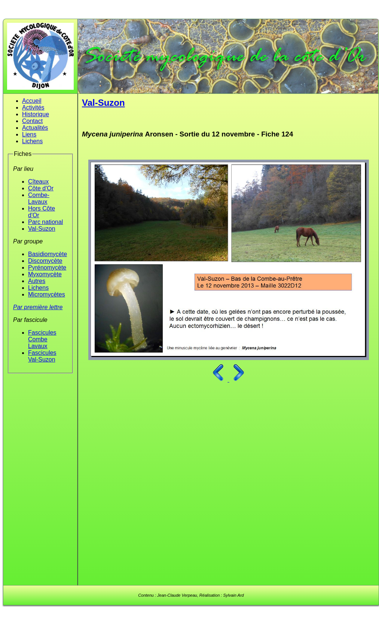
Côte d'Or (41, 188)
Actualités (35, 128)
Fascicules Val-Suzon (42, 356)
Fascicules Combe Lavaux (42, 339)
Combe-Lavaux (38, 198)
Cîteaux (38, 181)
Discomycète (45, 261)
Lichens (32, 141)
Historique (35, 114)
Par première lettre (38, 307)
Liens (29, 134)
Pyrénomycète (47, 267)
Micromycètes (46, 294)
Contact (32, 121)
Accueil (32, 101)
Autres (36, 281)
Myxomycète (45, 274)
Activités (33, 107)
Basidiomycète (47, 254)
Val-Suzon (41, 228)
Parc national (45, 222)
